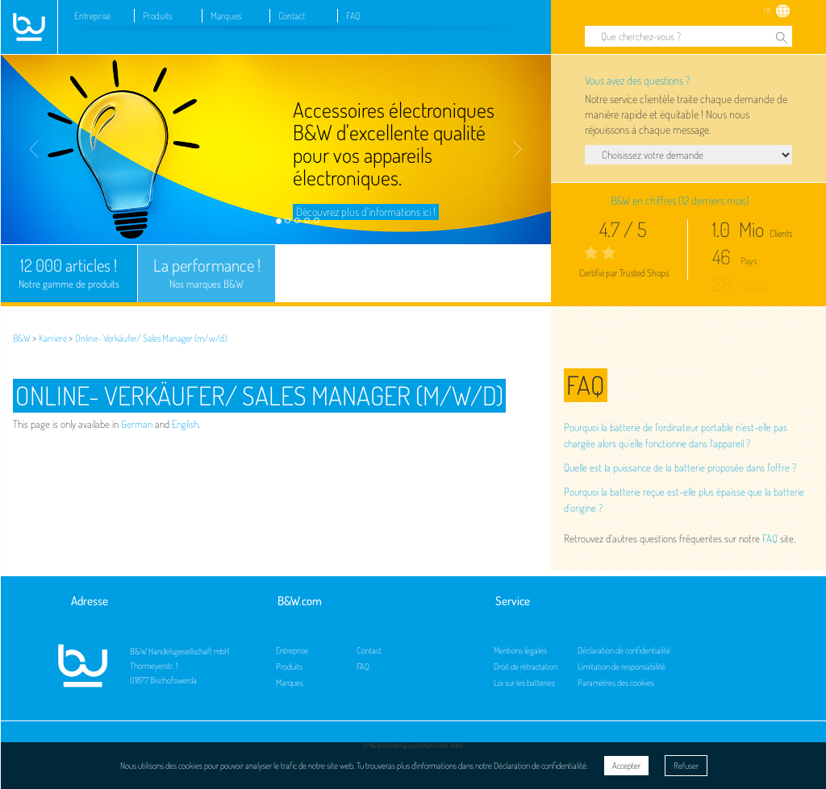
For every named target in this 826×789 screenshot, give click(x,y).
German (136, 423)
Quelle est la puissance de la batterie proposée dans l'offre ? (680, 467)
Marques (226, 16)
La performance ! (206, 273)
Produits (157, 16)
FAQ (353, 16)
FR (767, 10)
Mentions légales (520, 650)
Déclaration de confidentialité (624, 650)
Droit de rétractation (525, 666)
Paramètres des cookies (616, 682)
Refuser (686, 765)
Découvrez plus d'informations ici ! (366, 211)
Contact (291, 16)
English (185, 423)
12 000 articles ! (69, 273)
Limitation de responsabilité (621, 666)
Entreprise (92, 16)
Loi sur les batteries (524, 682)
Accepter (626, 765)
